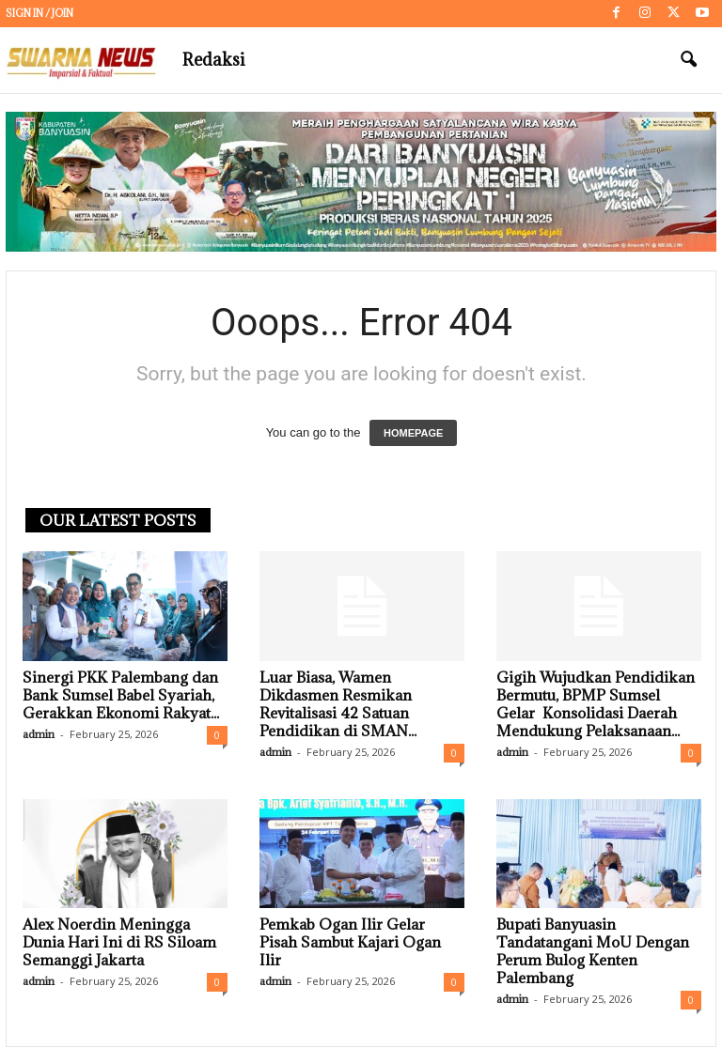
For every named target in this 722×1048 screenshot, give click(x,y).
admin (39, 735)
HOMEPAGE (413, 433)
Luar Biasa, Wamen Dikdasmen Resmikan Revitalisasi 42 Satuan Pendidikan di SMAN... (337, 705)
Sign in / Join (39, 13)
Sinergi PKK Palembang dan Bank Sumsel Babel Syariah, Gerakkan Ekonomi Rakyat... (121, 696)
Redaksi (213, 59)
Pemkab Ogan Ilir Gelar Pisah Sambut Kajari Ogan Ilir (350, 943)
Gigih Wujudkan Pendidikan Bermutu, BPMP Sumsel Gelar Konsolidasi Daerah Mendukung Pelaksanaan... (595, 705)
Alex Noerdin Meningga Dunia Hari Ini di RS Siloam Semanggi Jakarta (119, 943)
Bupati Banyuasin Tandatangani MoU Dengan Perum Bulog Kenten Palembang (592, 952)
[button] (688, 60)
